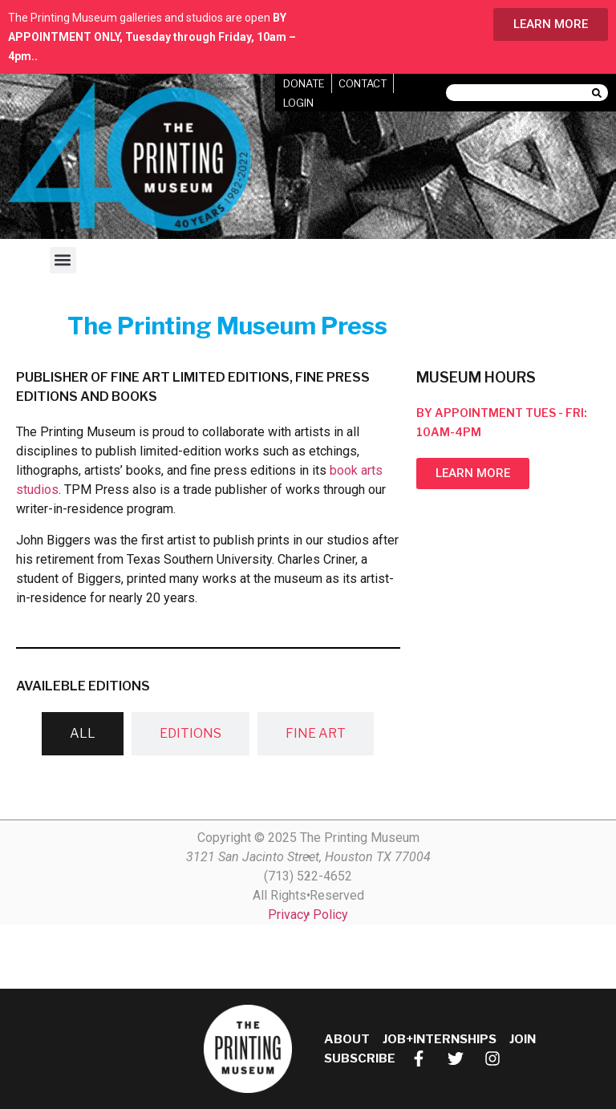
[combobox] (519, 92)
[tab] (83, 733)
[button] (63, 260)
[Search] (600, 92)
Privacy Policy (308, 914)
